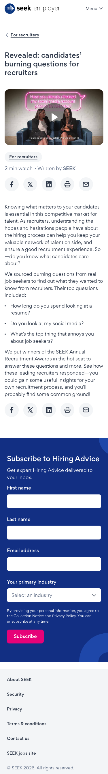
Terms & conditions (26, 723)
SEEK (69, 168)
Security (15, 694)
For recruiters (25, 35)
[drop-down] (54, 595)
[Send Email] (86, 184)
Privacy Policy (64, 615)
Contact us (18, 738)
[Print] (67, 184)
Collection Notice (29, 615)
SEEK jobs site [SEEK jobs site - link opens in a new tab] (21, 753)
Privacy (14, 709)
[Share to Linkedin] (49, 184)
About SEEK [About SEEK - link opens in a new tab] (19, 679)
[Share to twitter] (30, 184)
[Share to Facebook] (12, 184)
